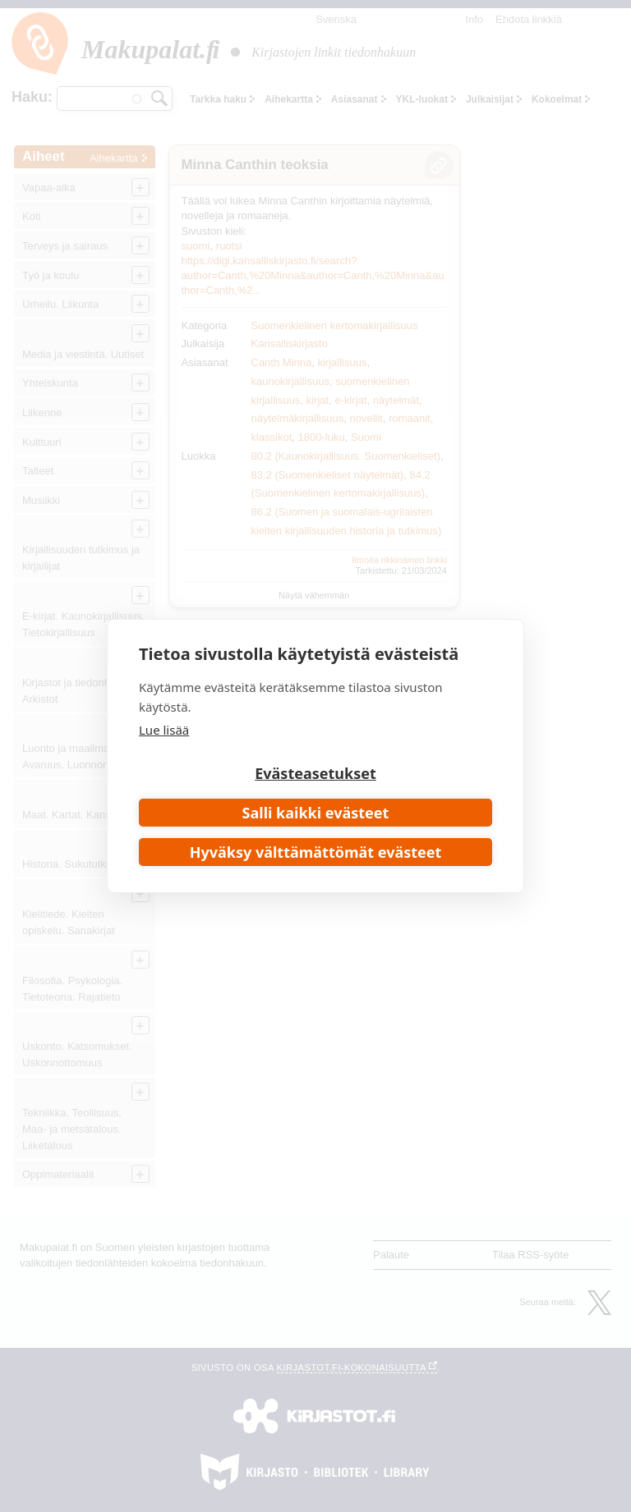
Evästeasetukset (315, 773)
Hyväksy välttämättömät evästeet (316, 852)
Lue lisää (164, 730)
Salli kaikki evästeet (315, 812)
